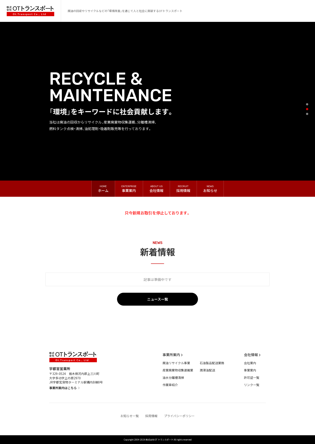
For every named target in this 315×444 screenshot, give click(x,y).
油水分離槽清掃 (173, 378)
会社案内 (250, 363)
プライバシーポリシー (179, 416)
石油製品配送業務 (212, 363)
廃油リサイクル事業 (176, 363)
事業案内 (250, 370)
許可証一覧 (251, 378)
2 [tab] (308, 110)
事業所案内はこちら (63, 388)
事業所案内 (171, 354)
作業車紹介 (170, 385)
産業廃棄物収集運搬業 (178, 370)
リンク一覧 (251, 385)
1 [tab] (308, 105)
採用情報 (151, 416)
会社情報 (251, 354)
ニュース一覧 (157, 299)
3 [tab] (308, 115)
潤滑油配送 (207, 370)
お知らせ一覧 (129, 416)
